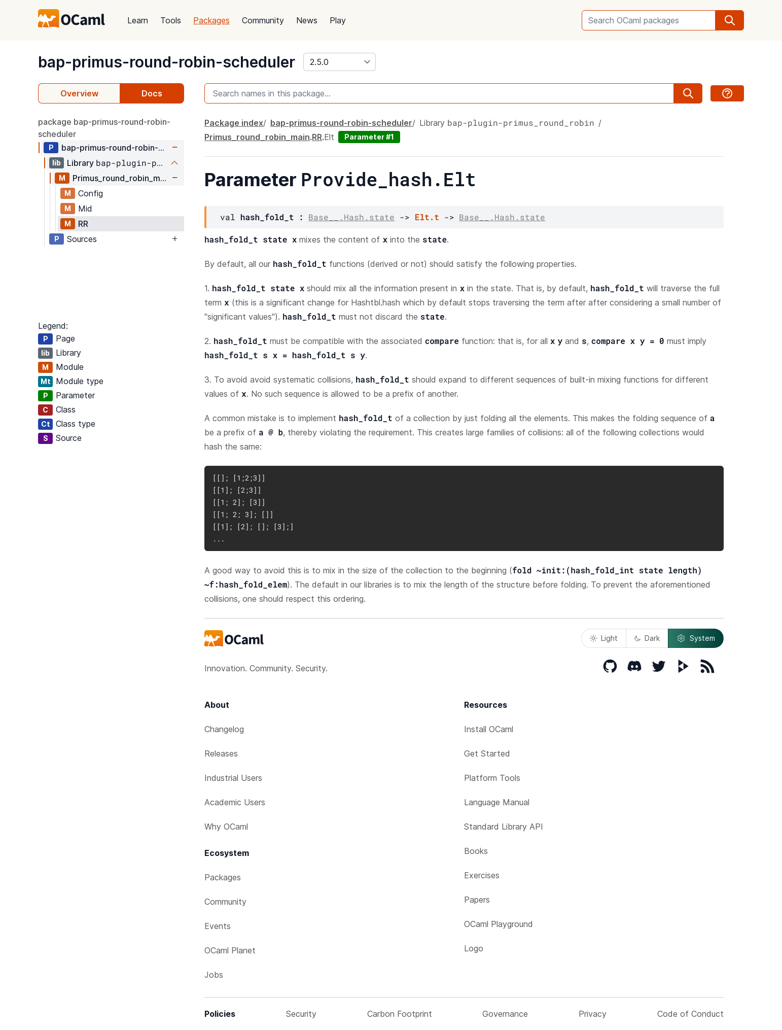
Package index (233, 123)
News (306, 20)
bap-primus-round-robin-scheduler (166, 62)
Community (263, 20)
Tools (170, 20)
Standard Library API (503, 826)
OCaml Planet (230, 950)
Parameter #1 (369, 136)
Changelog (224, 729)
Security (301, 1014)
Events (217, 926)
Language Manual (496, 802)
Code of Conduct (690, 1014)
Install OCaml (488, 729)
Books (476, 851)
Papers (477, 900)
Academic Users (234, 802)
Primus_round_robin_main (121, 178)
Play (338, 20)
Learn (137, 20)
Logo (473, 948)
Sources (82, 239)
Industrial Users (233, 778)
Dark (647, 638)
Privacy (593, 1014)
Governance (505, 1014)
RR (83, 224)
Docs (151, 93)
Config (90, 193)
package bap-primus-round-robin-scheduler (104, 128)
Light (604, 638)
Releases (221, 753)
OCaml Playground (498, 924)
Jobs (213, 975)
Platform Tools (492, 778)
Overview (79, 93)
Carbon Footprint (399, 1014)
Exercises (482, 875)
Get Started (487, 753)
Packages (211, 20)
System (696, 638)
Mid (85, 208)
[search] (730, 20)
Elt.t (427, 217)
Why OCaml (226, 826)
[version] (339, 62)
